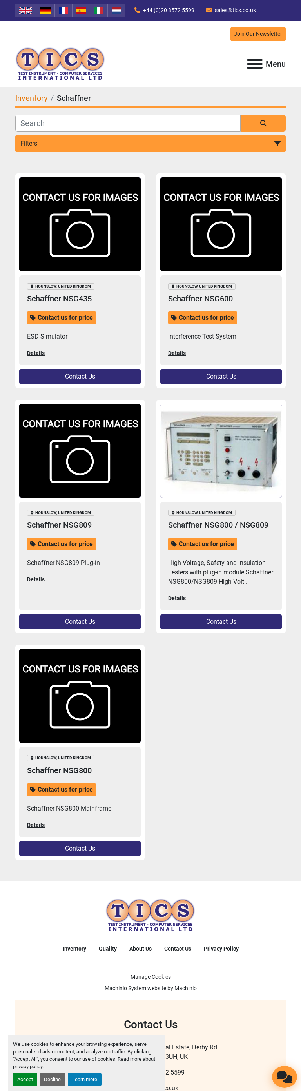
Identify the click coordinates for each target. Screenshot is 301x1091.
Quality (108, 948)
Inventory (74, 948)
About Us (140, 948)
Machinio (185, 988)
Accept (25, 1079)
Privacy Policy (221, 948)
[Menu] (255, 64)
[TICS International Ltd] (150, 915)
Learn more (84, 1079)
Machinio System (125, 988)
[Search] (128, 123)
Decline (52, 1079)
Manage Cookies (151, 977)
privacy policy (27, 1066)
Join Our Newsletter (258, 34)
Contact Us (80, 376)
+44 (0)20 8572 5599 (168, 10)
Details (36, 353)
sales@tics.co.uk (235, 10)
